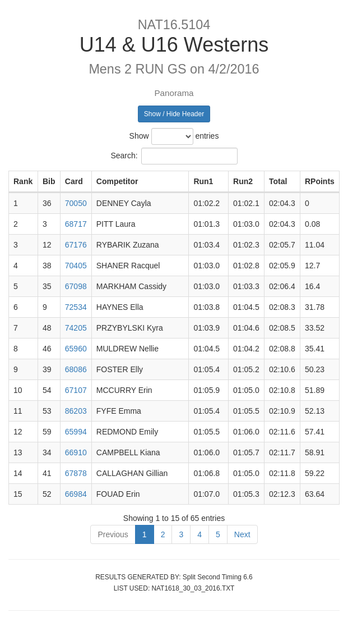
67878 (76, 473)
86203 (76, 410)
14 (17, 473)
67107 (76, 390)
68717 (76, 223)
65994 (76, 431)
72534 (76, 307)
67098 (76, 286)
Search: (173, 156)
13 (17, 452)
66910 (76, 452)
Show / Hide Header (174, 114)
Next (242, 534)
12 (17, 431)
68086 (76, 369)
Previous (113, 534)
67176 (76, 244)
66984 (76, 494)
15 (17, 494)
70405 (76, 265)
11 (17, 410)
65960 (76, 348)
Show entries (174, 136)
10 (17, 390)
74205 (76, 327)
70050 (76, 203)
